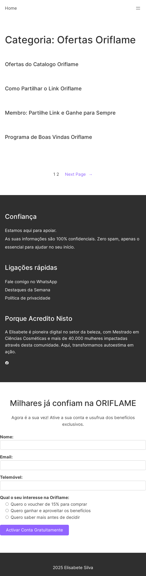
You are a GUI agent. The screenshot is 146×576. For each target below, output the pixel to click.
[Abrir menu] (138, 8)
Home (11, 8)
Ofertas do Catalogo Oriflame (41, 64)
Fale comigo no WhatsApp (31, 281)
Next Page (79, 174)
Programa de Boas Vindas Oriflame (48, 137)
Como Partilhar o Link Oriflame (43, 88)
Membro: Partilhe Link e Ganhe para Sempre (60, 113)
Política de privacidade (27, 298)
